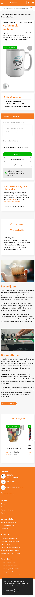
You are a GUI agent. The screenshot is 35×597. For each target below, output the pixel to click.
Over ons (4, 504)
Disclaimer (4, 528)
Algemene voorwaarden (8, 522)
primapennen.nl (7, 572)
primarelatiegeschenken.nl (10, 575)
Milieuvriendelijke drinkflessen (10, 550)
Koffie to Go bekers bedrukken (10, 547)
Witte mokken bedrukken (9, 538)
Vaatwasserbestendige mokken (11, 553)
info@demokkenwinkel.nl (12, 202)
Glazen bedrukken (6, 544)
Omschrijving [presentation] (19, 224)
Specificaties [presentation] (18, 230)
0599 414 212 (12, 199)
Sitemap (3, 513)
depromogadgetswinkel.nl (10, 569)
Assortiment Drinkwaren (13, 15)
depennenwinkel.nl (8, 563)
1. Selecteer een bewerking (13, 122)
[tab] (17, 224)
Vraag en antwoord (7, 510)
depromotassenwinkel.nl (9, 566)
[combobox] (17, 8)
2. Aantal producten (10, 141)
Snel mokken (26, 15)
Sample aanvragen (17, 165)
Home (2, 15)
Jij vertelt (4, 507)
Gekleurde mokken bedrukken (10, 541)
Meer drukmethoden (8, 403)
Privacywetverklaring (7, 525)
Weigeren (17, 590)
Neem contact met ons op (13, 206)
